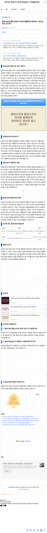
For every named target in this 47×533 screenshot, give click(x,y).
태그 (7, 9)
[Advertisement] (23, 274)
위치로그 (23, 9)
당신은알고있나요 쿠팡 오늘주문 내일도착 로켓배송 (20, 43)
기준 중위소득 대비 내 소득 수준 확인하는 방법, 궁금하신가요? (19, 424)
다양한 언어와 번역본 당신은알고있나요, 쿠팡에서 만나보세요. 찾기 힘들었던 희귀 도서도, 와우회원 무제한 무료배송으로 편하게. (23, 46)
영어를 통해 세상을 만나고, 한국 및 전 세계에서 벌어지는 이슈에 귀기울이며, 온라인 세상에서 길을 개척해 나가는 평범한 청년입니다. (20, 466)
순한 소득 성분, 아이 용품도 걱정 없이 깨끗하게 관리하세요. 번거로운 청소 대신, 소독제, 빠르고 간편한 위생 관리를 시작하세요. (23, 59)
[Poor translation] (4, 505)
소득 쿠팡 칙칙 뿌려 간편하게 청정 (14, 56)
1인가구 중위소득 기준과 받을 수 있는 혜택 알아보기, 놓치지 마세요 (20, 418)
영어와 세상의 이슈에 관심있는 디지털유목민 (22, 2)
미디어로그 (14, 9)
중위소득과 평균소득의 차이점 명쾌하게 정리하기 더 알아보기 (23, 102)
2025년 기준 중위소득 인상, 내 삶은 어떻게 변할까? (16, 422)
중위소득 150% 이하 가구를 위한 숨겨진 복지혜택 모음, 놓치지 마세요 (21, 420)
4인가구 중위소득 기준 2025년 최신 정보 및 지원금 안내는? (18, 416)
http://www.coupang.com (10, 40)
